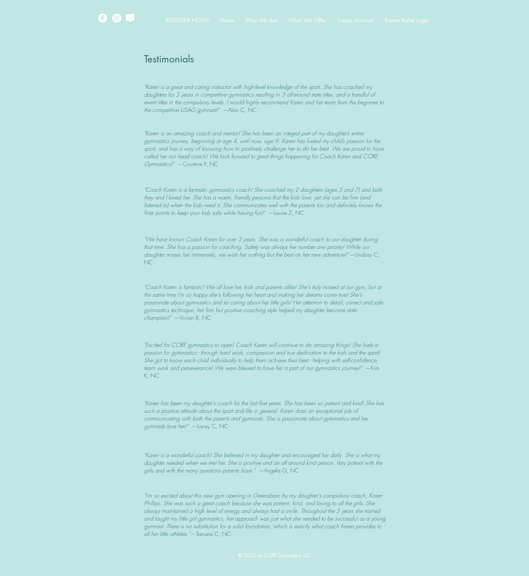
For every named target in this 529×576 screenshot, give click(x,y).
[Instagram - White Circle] (116, 18)
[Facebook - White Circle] (102, 18)
